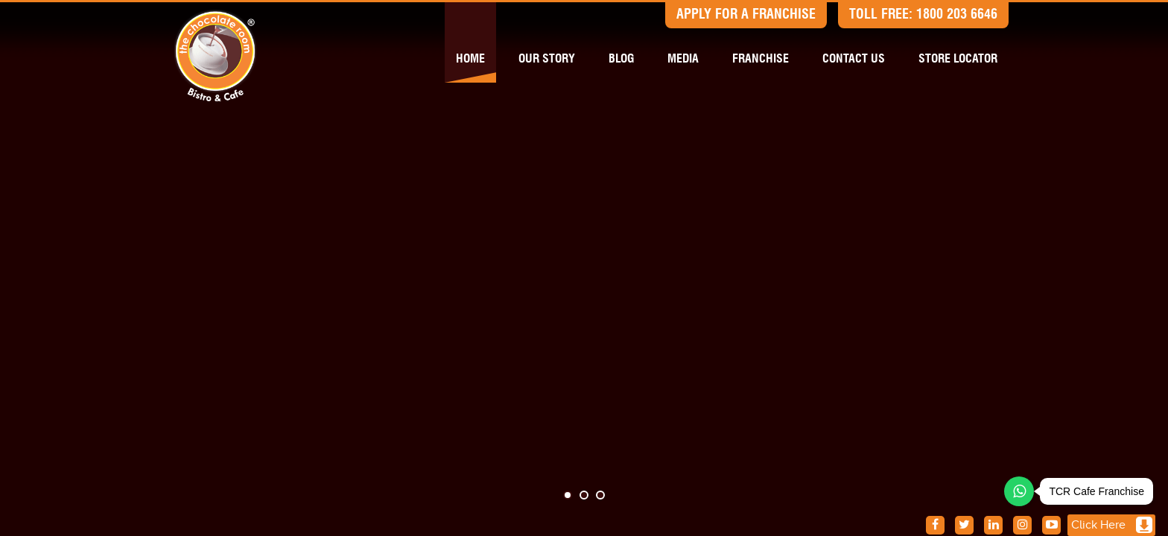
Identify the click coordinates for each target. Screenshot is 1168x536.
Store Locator (957, 59)
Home (470, 59)
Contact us (853, 59)
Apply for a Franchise (746, 15)
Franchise (760, 59)
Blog (621, 59)
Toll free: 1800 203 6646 (923, 15)
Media (683, 59)
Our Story (546, 59)
